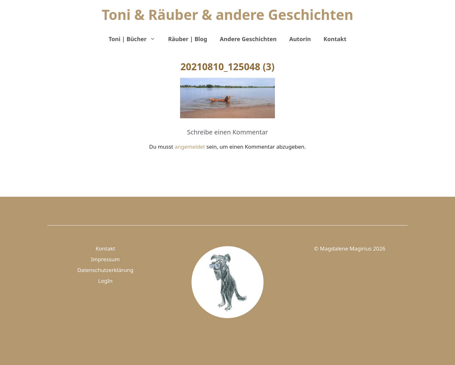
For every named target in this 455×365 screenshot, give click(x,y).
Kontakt (335, 39)
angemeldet (190, 146)
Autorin (300, 39)
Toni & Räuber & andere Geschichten (227, 14)
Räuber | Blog (187, 39)
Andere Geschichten (248, 39)
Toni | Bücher (135, 38)
